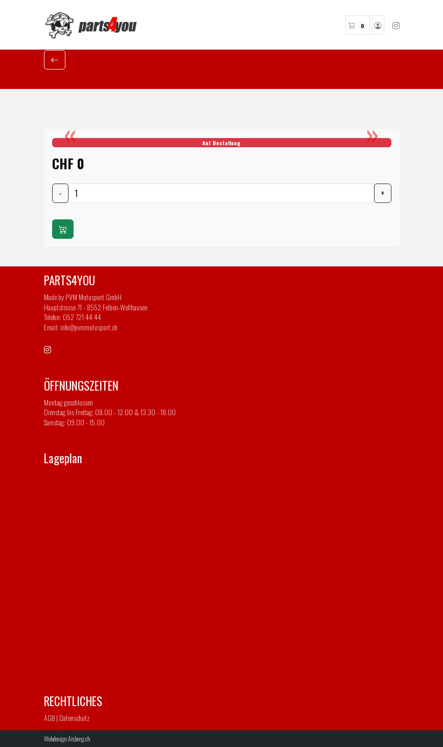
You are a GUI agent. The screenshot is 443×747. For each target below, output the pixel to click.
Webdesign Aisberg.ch (67, 738)
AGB (49, 717)
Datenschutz (74, 717)
